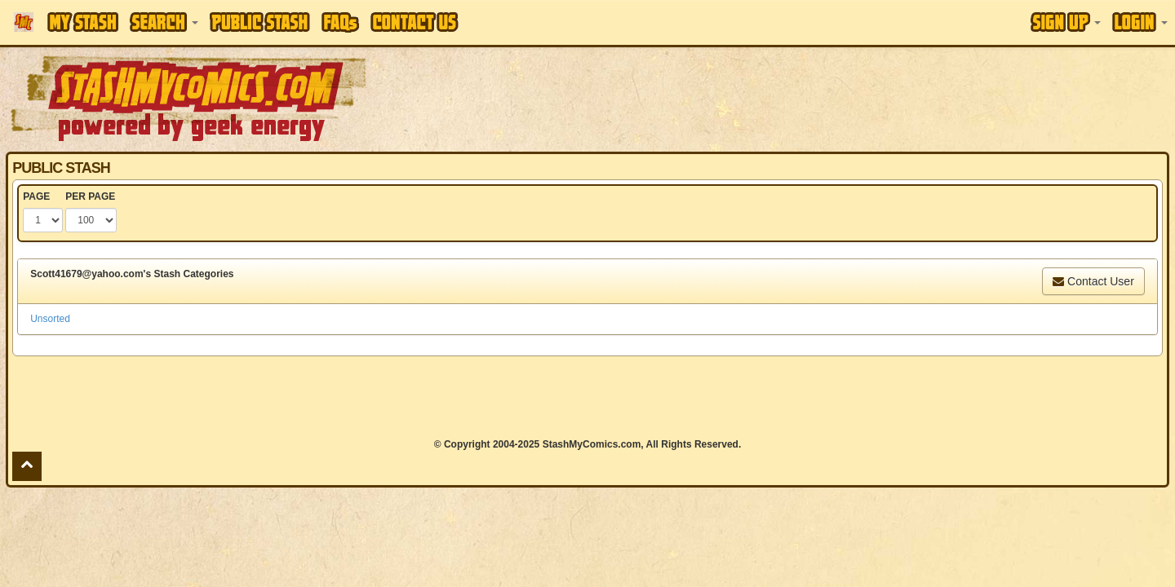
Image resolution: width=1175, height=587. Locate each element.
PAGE (36, 196)
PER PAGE (90, 196)
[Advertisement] (830, 98)
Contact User (1093, 281)
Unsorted (50, 318)
